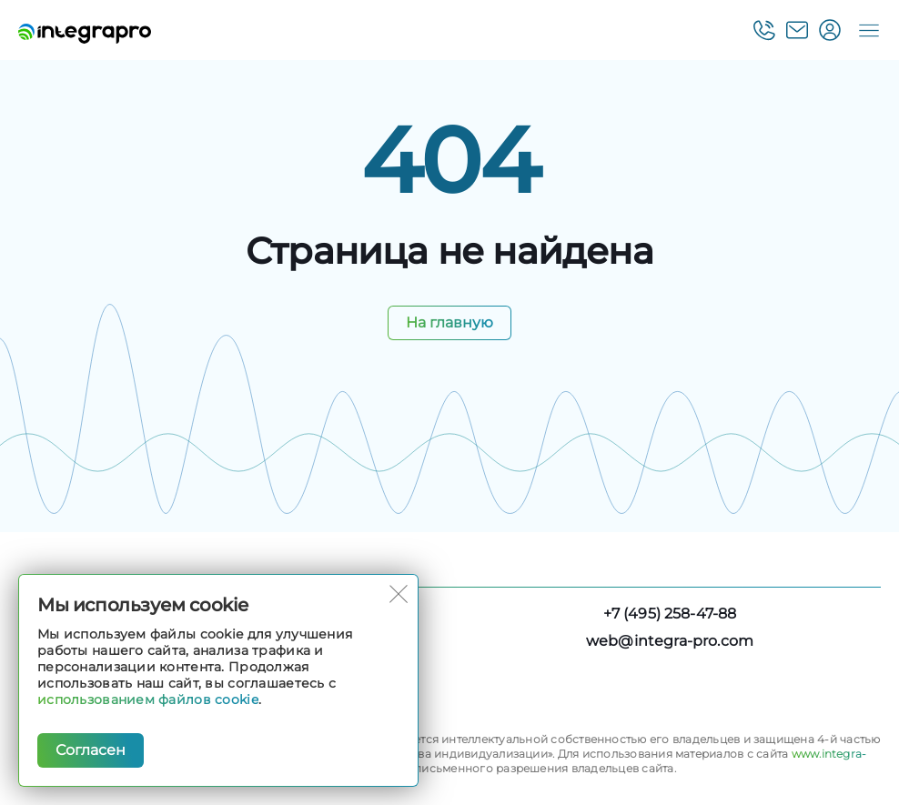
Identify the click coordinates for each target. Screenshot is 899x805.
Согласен (91, 750)
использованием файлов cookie (147, 699)
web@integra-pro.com (669, 640)
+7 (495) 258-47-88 (670, 613)
